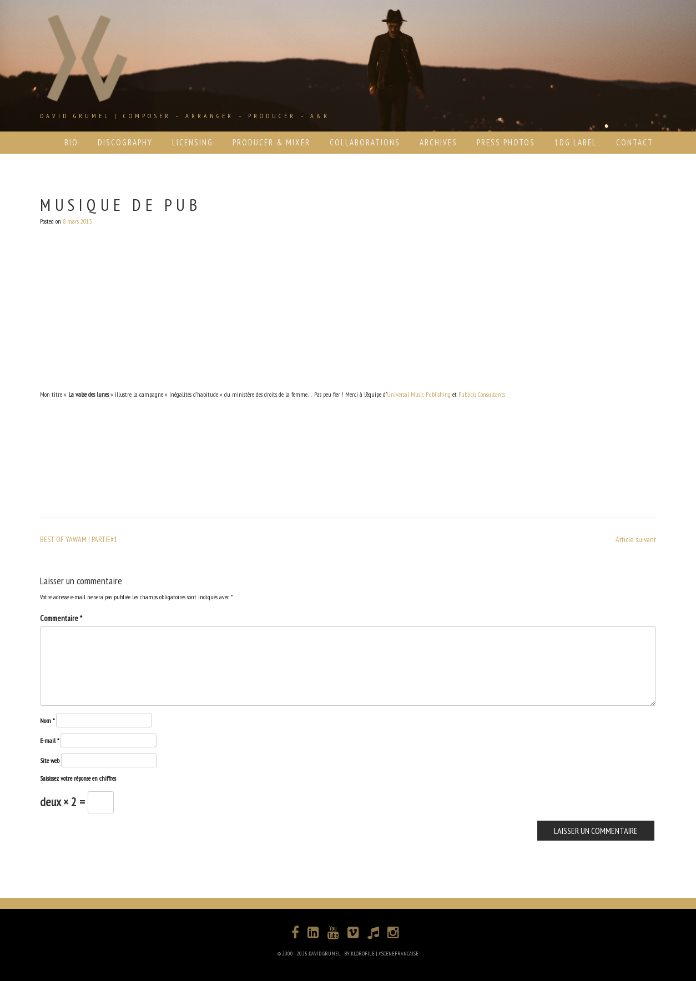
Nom (47, 720)
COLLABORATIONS (365, 142)
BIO (71, 142)
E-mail (49, 740)
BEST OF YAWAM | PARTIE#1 (78, 539)
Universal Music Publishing (419, 394)
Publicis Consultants (481, 394)
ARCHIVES (438, 142)
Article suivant (636, 539)
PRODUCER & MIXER (271, 142)
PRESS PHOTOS (506, 142)
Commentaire (61, 618)
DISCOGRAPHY (125, 142)
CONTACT (634, 142)
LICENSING (192, 142)
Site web (49, 760)
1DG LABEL (575, 142)
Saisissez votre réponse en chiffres (78, 778)
